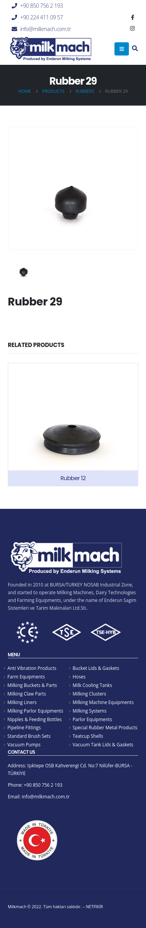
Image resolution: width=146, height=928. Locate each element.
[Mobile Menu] (121, 49)
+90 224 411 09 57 (41, 17)
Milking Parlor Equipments (35, 711)
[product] (73, 424)
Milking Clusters (89, 693)
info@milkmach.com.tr (45, 29)
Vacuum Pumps (23, 744)
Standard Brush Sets (29, 736)
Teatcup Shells (88, 736)
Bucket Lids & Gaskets (96, 668)
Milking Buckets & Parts (32, 685)
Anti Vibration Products (31, 668)
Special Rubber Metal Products (105, 727)
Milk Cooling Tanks (92, 685)
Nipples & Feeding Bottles (34, 719)
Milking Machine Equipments (103, 702)
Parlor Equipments (92, 719)
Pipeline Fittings (24, 727)
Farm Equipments (26, 676)
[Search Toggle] (135, 49)
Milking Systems (90, 711)
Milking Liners (22, 702)
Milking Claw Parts (26, 693)
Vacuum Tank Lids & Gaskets (103, 744)
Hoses (79, 676)
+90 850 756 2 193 (41, 5)
